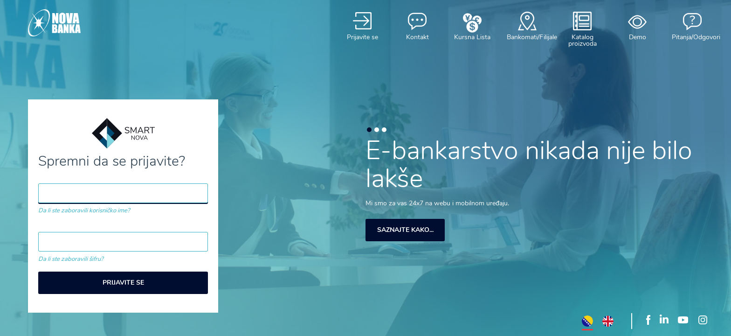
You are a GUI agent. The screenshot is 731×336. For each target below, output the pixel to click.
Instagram (702, 319)
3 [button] (384, 129)
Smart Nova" (74, 22)
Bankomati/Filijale (527, 26)
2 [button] (376, 129)
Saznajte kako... (405, 229)
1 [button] (369, 129)
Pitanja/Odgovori (692, 26)
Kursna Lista (472, 26)
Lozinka (52, 226)
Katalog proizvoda (582, 29)
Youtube (683, 319)
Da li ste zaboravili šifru (69, 259)
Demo (637, 26)
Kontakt (417, 26)
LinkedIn (664, 319)
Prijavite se (362, 26)
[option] (530, 191)
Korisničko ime (64, 178)
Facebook (648, 319)
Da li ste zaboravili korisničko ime (82, 210)
